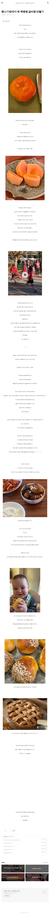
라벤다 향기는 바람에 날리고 (12, 891)
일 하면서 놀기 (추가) (8, 849)
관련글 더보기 (46, 862)
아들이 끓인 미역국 (7, 852)
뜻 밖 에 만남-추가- (7, 843)
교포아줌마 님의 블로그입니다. (10, 893)
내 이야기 (5, 836)
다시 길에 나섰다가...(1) (8, 846)
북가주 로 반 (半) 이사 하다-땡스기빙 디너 (12, 839)
